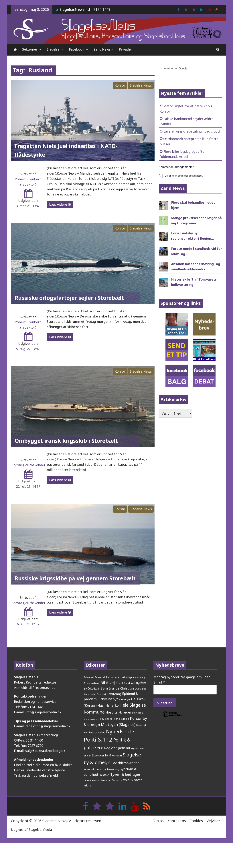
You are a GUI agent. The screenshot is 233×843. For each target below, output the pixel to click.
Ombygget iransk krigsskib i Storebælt (66, 440)
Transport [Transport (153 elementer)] (104, 774)
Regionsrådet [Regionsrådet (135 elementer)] (137, 748)
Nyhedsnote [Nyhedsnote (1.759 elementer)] (120, 731)
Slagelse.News (141, 85)
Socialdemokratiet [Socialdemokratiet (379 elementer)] (125, 763)
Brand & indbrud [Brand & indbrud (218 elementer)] (125, 683)
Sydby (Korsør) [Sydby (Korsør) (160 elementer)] (111, 769)
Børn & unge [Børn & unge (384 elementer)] (109, 688)
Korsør (120, 85)
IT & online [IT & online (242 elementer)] (105, 718)
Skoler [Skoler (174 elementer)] (87, 755)
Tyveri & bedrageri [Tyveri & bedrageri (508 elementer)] (125, 774)
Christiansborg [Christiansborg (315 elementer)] (130, 688)
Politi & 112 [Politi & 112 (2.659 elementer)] (98, 739)
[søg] (186, 68)
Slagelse (53, 49)
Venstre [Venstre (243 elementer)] (117, 780)
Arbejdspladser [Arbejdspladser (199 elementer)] (130, 677)
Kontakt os (176, 820)
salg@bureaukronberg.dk (45, 750)
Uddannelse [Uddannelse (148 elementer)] (90, 780)
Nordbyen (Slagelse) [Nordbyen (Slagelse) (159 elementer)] (94, 732)
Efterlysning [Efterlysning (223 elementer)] (114, 694)
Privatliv (125, 49)
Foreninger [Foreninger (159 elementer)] (124, 699)
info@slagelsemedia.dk (43, 712)
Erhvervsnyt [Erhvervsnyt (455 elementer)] (108, 699)
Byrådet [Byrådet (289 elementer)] (141, 683)
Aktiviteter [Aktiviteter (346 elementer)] (113, 677)
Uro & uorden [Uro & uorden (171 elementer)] (103, 780)
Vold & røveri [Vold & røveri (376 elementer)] (133, 780)
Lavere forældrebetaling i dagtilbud (191, 131)
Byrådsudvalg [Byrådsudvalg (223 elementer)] (92, 688)
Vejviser (213, 820)
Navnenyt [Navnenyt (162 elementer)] (141, 725)
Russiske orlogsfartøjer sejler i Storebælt (69, 297)
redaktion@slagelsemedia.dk (47, 726)
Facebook (76, 49)
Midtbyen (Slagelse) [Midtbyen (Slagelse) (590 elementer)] (118, 724)
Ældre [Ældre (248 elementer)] (87, 785)
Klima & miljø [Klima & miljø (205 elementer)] (121, 718)
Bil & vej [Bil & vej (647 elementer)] (107, 682)
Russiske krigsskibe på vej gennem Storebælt (75, 578)
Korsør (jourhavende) (28, 465)
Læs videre (60, 204)
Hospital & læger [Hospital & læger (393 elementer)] (118, 712)
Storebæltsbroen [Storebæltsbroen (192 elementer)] (93, 769)
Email (159, 682)
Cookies (196, 820)
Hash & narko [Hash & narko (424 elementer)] (108, 705)
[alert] (190, 176)
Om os (158, 820)
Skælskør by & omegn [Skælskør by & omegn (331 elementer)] (107, 755)
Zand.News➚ (103, 49)
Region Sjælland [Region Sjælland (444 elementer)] (117, 748)
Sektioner (29, 49)
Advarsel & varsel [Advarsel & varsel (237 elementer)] (94, 677)
